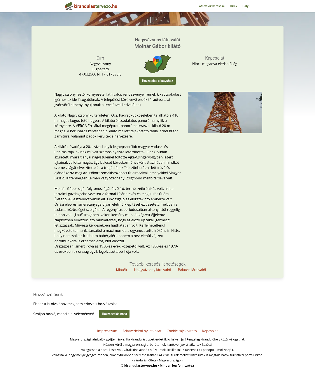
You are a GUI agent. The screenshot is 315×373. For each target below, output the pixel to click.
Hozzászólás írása (114, 314)
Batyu (246, 6)
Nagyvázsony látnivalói (152, 269)
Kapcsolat (210, 330)
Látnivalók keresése (211, 6)
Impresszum (107, 330)
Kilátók (121, 269)
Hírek (233, 6)
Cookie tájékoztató (182, 330)
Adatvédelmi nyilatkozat (141, 330)
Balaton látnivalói (192, 269)
